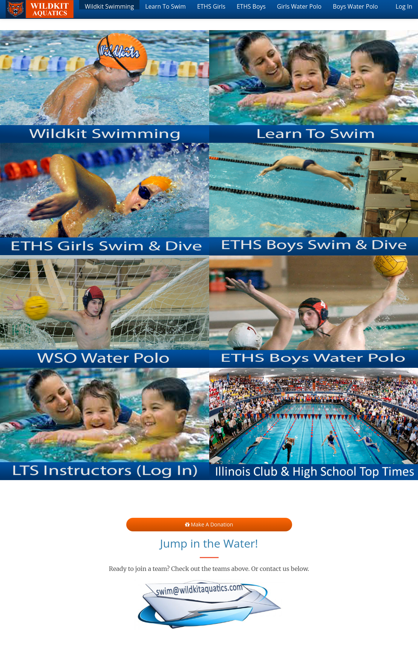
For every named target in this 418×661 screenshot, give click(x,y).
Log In (404, 5)
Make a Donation (209, 524)
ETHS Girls (211, 5)
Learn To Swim (165, 5)
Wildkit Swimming (109, 5)
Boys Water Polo (355, 5)
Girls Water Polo (299, 5)
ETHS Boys (251, 5)
